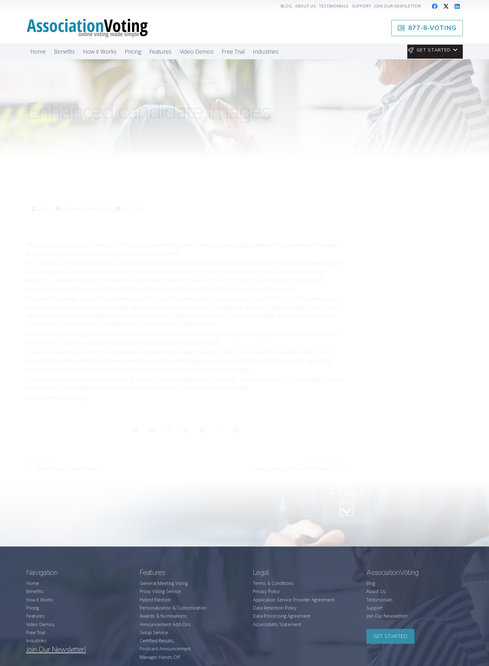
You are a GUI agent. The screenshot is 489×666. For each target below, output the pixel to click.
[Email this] (135, 404)
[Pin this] (202, 404)
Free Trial (35, 632)
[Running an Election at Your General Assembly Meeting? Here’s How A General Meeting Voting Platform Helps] (409, 353)
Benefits (35, 591)
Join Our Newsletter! (386, 616)
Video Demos (40, 624)
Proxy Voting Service (160, 591)
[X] (446, 6)
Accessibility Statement (277, 624)
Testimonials (379, 600)
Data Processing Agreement (282, 616)
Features (72, 183)
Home (32, 583)
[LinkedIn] (457, 6)
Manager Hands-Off (160, 657)
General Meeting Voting (164, 583)
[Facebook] (434, 6)
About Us (376, 591)
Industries (36, 641)
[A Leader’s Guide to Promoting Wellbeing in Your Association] (409, 421)
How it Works (39, 600)
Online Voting (97, 183)
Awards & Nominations (163, 616)
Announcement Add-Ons (165, 624)
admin (44, 183)
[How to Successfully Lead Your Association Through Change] (409, 389)
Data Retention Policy (275, 608)
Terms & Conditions (273, 583)
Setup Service (154, 632)
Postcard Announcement (165, 649)
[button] (432, 50)
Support (374, 608)
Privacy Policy (266, 591)
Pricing (32, 608)
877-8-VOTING (398, 271)
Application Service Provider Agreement (294, 600)
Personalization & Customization (173, 608)
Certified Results (157, 641)
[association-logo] (87, 28)
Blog (370, 583)
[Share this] (152, 404)
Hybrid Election (155, 600)
